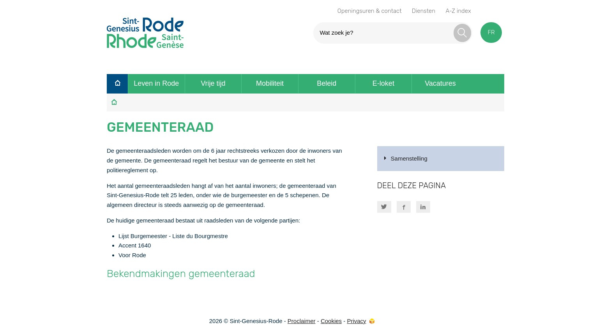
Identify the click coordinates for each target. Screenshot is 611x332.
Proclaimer (302, 321)
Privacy (356, 321)
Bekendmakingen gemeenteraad (181, 274)
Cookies (331, 321)
